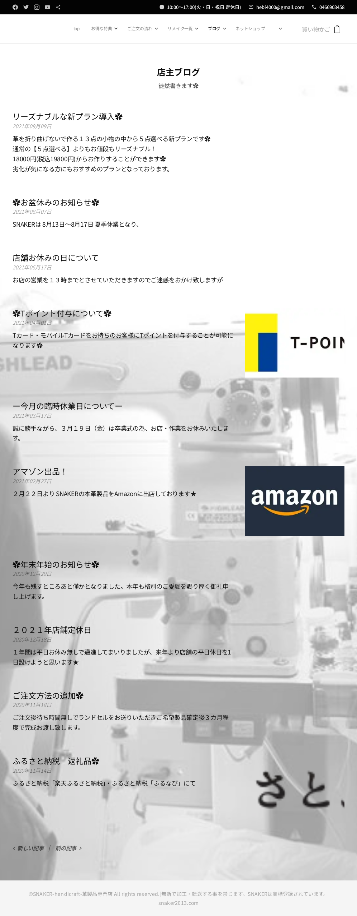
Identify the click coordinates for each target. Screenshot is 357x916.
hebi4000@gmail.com (280, 7)
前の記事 (65, 848)
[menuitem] (183, 29)
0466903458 (331, 7)
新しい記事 (30, 848)
